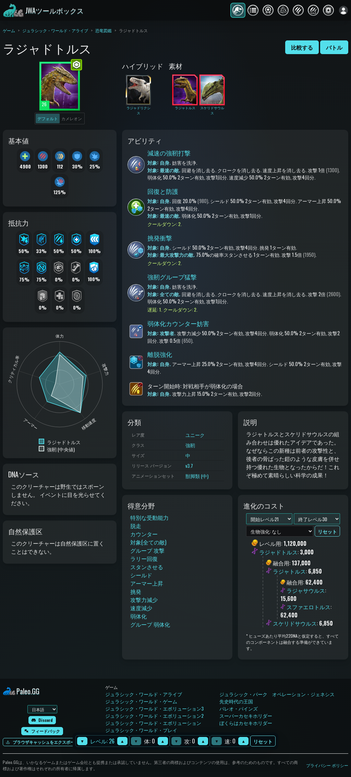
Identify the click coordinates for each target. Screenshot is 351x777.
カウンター (144, 534)
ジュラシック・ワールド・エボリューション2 (154, 715)
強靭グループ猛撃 (172, 276)
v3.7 (189, 465)
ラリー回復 (144, 558)
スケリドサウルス (295, 623)
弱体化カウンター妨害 (178, 323)
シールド (141, 575)
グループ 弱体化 (150, 624)
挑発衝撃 (159, 237)
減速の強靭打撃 (169, 152)
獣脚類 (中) (196, 475)
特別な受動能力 (149, 517)
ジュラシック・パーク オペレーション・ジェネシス (277, 694)
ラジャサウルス (306, 590)
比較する (302, 47)
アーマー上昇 (146, 583)
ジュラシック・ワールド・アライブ (55, 30)
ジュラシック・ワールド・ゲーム (141, 701)
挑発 (135, 591)
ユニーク (195, 434)
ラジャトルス (289, 571)
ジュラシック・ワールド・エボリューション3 (154, 708)
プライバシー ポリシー (327, 765)
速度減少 (141, 608)
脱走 (135, 526)
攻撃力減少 (144, 600)
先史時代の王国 (236, 701)
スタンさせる (146, 567)
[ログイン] (343, 10)
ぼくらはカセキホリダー (245, 722)
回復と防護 (162, 191)
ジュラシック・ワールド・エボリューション (153, 722)
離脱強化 (159, 354)
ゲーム (9, 30)
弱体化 (138, 616)
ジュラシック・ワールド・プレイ (141, 730)
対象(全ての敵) (148, 542)
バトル (334, 47)
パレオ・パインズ (238, 708)
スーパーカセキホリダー (245, 715)
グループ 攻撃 (147, 550)
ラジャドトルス (278, 552)
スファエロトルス (308, 607)
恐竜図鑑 (103, 30)
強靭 (190, 445)
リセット (263, 741)
